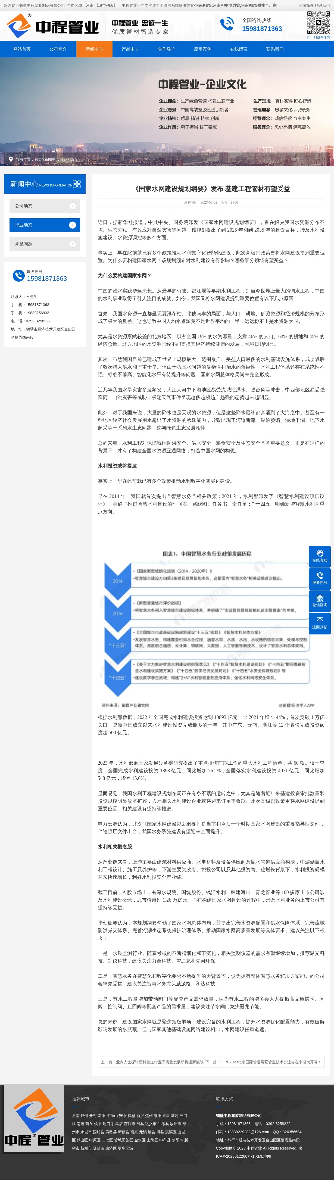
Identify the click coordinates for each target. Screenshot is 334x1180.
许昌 (166, 1115)
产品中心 (130, 48)
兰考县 (163, 1124)
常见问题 (23, 244)
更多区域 (125, 1148)
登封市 (98, 1148)
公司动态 (23, 206)
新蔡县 (123, 1132)
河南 (76, 1115)
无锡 (143, 1132)
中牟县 (165, 1140)
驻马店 (117, 1124)
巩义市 (151, 1124)
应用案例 (202, 48)
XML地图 (263, 1156)
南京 (134, 1132)
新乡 (140, 1115)
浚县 (151, 1132)
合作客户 (166, 48)
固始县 (98, 1132)
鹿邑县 (111, 1132)
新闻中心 (94, 48)
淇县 (160, 1132)
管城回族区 (123, 1140)
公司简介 (306, 4)
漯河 (175, 1115)
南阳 (80, 1124)
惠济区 (111, 1148)
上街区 (152, 1140)
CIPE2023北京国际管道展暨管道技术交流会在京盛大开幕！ (271, 1062)
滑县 (140, 1124)
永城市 (86, 1132)
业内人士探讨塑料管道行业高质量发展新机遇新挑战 (160, 1062)
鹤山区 (82, 1140)
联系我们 (322, 4)
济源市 (129, 1124)
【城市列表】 (106, 4)
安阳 (123, 1115)
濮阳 (157, 1115)
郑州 (84, 1115)
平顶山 (112, 1115)
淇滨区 (171, 1132)
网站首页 (22, 48)
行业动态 (69, 159)
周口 (106, 1124)
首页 (38, 159)
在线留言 (239, 48)
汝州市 (175, 1124)
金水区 (140, 1140)
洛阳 (101, 1115)
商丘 (89, 1124)
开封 (93, 1115)
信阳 (98, 1124)
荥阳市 (177, 1140)
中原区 (95, 1140)
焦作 (149, 1115)
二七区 (107, 1140)
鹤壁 (131, 1115)
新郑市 (86, 1148)
